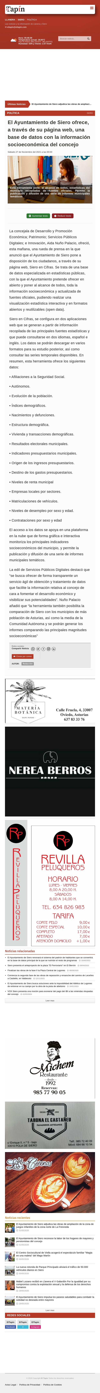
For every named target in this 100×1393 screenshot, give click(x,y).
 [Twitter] (38, 649)
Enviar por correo (23, 656)
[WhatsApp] (33, 649)
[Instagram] (48, 649)
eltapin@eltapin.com (17, 27)
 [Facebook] (43, 649)
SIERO (21, 19)
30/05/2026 (22, 1259)
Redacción (28, 664)
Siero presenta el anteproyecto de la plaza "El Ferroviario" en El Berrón (48, 965)
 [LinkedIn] (54, 649)
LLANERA (10, 19)
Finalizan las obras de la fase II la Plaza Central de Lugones (43, 970)
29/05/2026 (22, 1291)
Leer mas (50, 1001)
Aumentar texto (38, 215)
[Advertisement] (52, 74)
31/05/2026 (22, 1230)
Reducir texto (62, 215)
